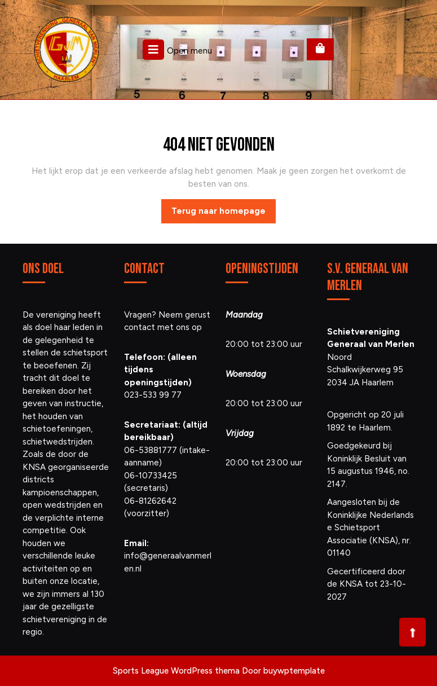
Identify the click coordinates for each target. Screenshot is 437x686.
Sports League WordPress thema (176, 671)
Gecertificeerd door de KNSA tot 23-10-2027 (366, 584)
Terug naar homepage (223, 213)
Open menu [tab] (177, 49)
